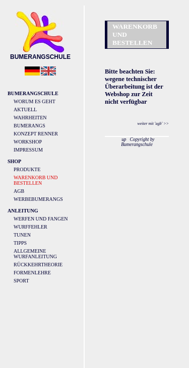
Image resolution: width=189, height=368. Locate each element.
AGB (19, 191)
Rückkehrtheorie (38, 264)
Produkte (27, 169)
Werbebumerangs (38, 199)
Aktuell (25, 109)
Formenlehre (32, 272)
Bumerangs (29, 125)
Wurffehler (30, 227)
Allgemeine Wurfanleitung (35, 253)
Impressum (28, 150)
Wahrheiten (30, 117)
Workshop (28, 141)
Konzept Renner (36, 133)
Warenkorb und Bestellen (36, 180)
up (123, 139)
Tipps (20, 243)
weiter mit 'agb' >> (153, 123)
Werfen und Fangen (41, 219)
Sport (21, 280)
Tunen (22, 235)
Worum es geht (34, 101)
